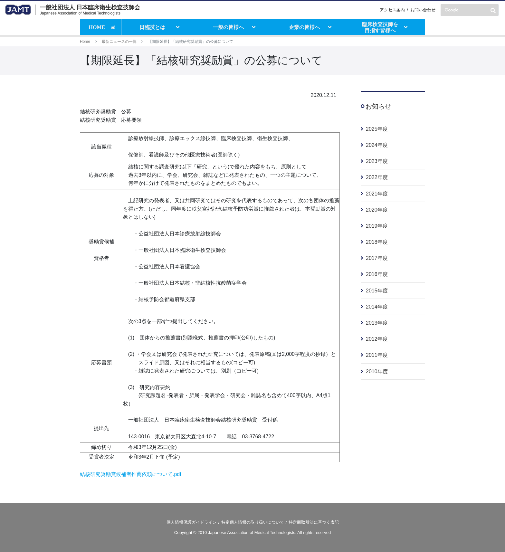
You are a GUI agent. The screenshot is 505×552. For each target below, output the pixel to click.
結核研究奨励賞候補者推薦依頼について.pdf (130, 474)
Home (85, 41)
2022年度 (377, 177)
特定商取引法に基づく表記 (314, 522)
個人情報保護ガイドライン (192, 522)
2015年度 (377, 290)
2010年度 (377, 371)
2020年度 (377, 210)
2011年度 (377, 355)
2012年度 (377, 339)
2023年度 (377, 161)
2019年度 (377, 226)
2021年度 (377, 193)
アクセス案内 (392, 9)
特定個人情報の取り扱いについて (252, 522)
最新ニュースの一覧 (119, 41)
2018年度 (377, 242)
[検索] (470, 10)
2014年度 (377, 306)
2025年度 (377, 129)
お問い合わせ (422, 9)
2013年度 (377, 323)
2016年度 (377, 274)
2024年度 (377, 145)
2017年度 (377, 258)
